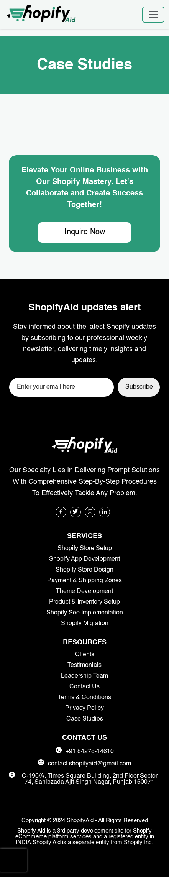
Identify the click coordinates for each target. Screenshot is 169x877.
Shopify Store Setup (84, 548)
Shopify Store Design (84, 570)
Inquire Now (84, 232)
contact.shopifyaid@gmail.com (89, 764)
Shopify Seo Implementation (84, 613)
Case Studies (84, 719)
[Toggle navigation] (153, 15)
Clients (84, 655)
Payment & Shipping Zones (84, 581)
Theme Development (84, 591)
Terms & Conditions (84, 698)
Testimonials (84, 665)
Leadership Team (84, 676)
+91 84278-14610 (90, 752)
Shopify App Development (84, 559)
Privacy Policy (84, 708)
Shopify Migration (84, 624)
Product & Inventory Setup (84, 602)
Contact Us (84, 687)
